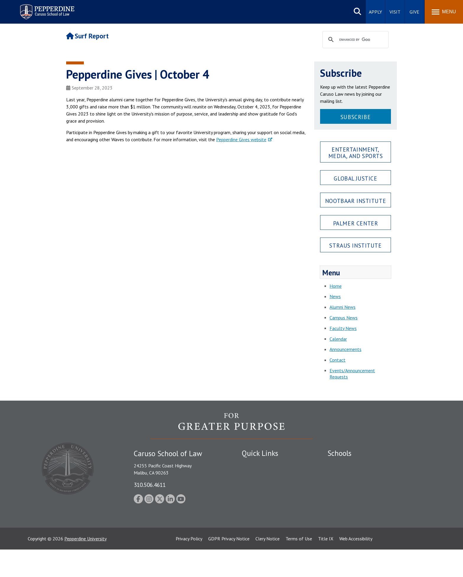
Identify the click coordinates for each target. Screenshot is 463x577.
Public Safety (255, 464)
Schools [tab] (339, 453)
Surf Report (87, 36)
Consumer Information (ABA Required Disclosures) (269, 519)
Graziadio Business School (353, 485)
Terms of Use (299, 566)
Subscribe (355, 117)
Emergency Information (265, 485)
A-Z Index (251, 532)
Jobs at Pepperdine (260, 495)
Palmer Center (355, 223)
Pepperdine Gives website (241, 139)
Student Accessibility (262, 474)
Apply (375, 12)
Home (336, 286)
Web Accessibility (355, 566)
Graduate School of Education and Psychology (373, 495)
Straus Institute (355, 245)
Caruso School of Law (349, 474)
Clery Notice (267, 566)
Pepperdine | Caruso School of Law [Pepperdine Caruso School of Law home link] (46, 8)
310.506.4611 (150, 484)
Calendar (338, 339)
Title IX (325, 566)
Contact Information (262, 505)
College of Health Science (353, 522)
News (335, 296)
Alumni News (343, 307)
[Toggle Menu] (444, 12)
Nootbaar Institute (355, 200)
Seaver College (342, 464)
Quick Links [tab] (260, 453)
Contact (337, 360)
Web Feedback (256, 542)
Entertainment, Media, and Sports (355, 152)
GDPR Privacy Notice (229, 566)
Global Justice (355, 178)
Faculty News (343, 328)
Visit (394, 12)
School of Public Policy (350, 511)
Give (414, 12)
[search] (354, 39)
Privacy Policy (189, 566)
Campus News (344, 318)
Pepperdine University (85, 566)
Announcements (345, 349)
